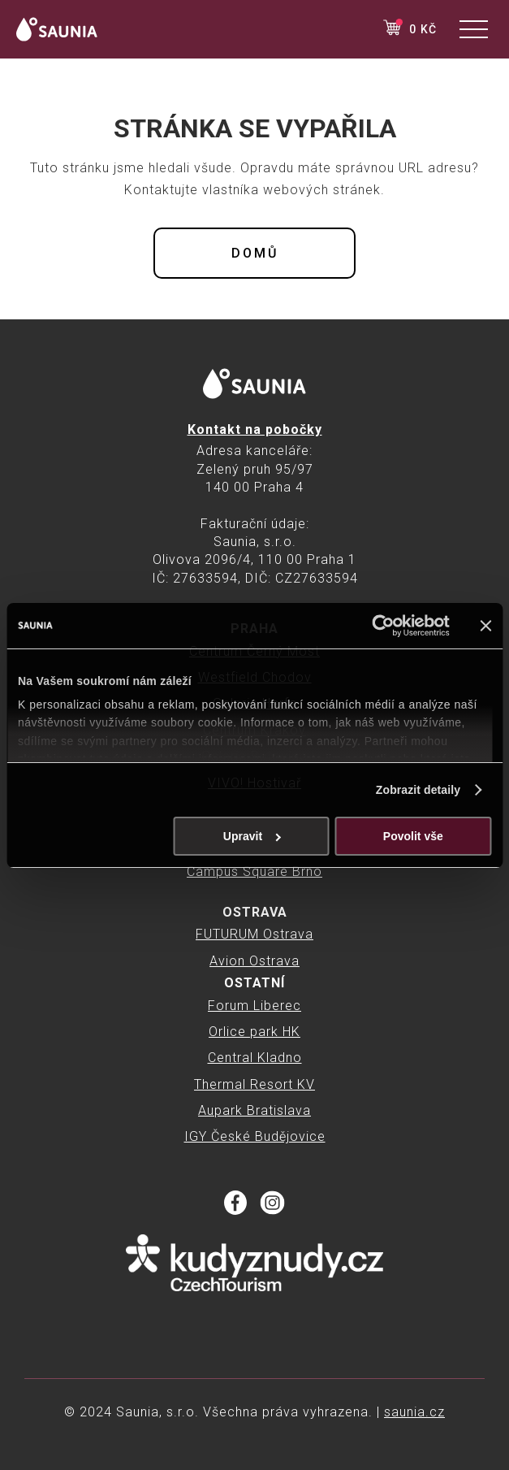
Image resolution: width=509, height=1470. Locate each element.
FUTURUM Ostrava (254, 934)
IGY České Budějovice (255, 1136)
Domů (254, 253)
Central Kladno (255, 1057)
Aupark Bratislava (254, 1110)
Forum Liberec (254, 1005)
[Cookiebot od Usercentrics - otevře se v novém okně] (379, 625)
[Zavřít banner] (485, 625)
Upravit (252, 836)
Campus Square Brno (254, 871)
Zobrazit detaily (418, 789)
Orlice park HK (254, 1031)
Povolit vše (413, 836)
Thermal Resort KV (254, 1084)
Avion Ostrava (254, 961)
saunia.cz (414, 1412)
